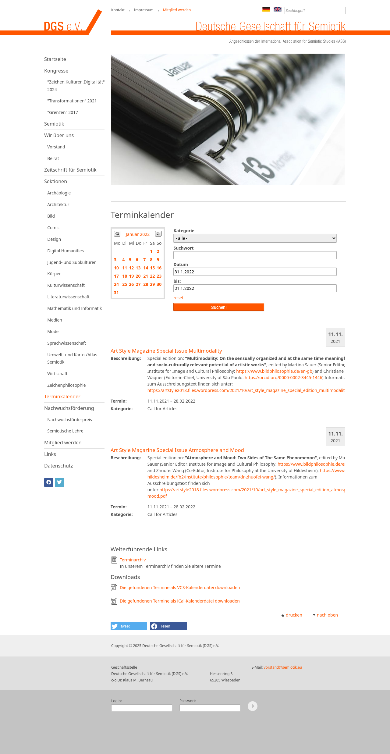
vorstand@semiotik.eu (283, 667)
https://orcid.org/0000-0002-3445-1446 (283, 377)
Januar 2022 (138, 234)
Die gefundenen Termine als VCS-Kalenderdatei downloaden (180, 587)
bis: (177, 281)
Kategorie (183, 230)
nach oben (327, 615)
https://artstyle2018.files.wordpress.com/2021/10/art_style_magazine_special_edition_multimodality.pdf (251, 390)
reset (178, 298)
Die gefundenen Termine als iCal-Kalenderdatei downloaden (180, 601)
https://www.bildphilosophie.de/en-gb (274, 371)
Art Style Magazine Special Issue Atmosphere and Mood (177, 449)
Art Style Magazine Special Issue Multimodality (166, 350)
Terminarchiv (133, 560)
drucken (294, 615)
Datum (180, 264)
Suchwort (183, 248)
